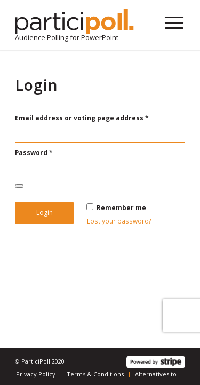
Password (34, 152)
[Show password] (19, 186)
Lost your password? (119, 221)
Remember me (116, 207)
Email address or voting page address (82, 117)
